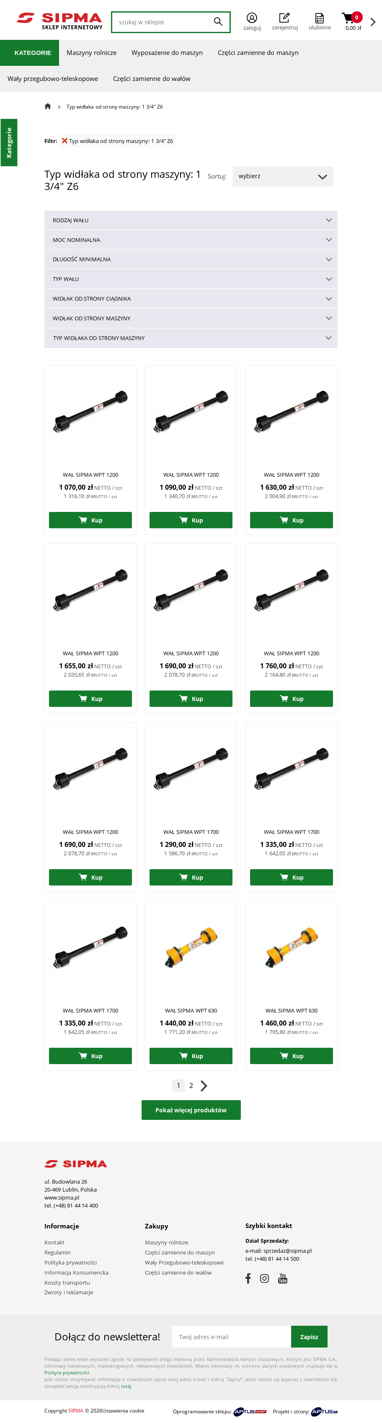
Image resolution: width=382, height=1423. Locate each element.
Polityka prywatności (70, 1262)
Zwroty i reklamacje (68, 1292)
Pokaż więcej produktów (191, 1110)
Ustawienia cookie (123, 1410)
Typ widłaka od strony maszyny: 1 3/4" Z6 (117, 141)
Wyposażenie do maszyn (167, 52)
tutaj (126, 1386)
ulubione (320, 27)
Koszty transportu (67, 1282)
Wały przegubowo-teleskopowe (53, 78)
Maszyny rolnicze (91, 52)
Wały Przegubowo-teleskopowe (184, 1262)
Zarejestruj (285, 22)
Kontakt (54, 1242)
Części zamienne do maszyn (258, 52)
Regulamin (57, 1252)
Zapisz (309, 1337)
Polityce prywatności (66, 1372)
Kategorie (33, 52)
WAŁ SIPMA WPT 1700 (191, 832)
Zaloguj (252, 22)
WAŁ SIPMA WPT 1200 (90, 474)
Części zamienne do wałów (152, 78)
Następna (203, 1085)
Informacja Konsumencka (76, 1272)
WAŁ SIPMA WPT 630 (191, 1010)
